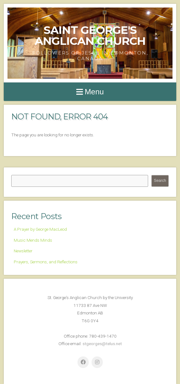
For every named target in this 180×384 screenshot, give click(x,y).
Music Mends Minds (33, 240)
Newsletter (23, 250)
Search (160, 180)
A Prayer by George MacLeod (40, 229)
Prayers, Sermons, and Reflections (46, 261)
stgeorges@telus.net (102, 343)
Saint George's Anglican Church (90, 35)
